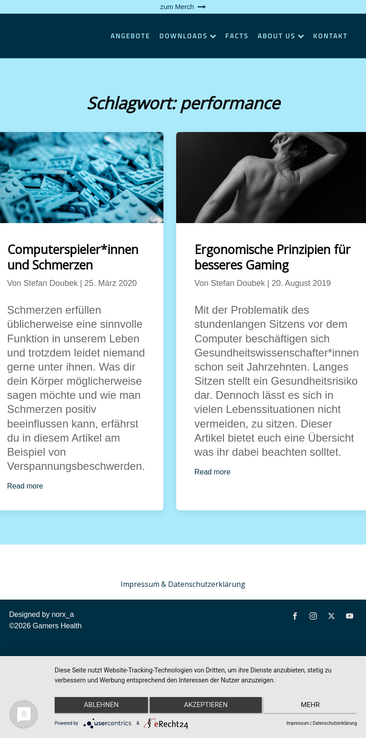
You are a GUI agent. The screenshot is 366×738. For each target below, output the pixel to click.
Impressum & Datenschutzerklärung (183, 584)
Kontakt (330, 36)
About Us (281, 36)
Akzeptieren (206, 706)
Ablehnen (99, 706)
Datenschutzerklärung (335, 723)
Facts (237, 36)
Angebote (130, 36)
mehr (312, 706)
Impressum (297, 723)
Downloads (187, 36)
